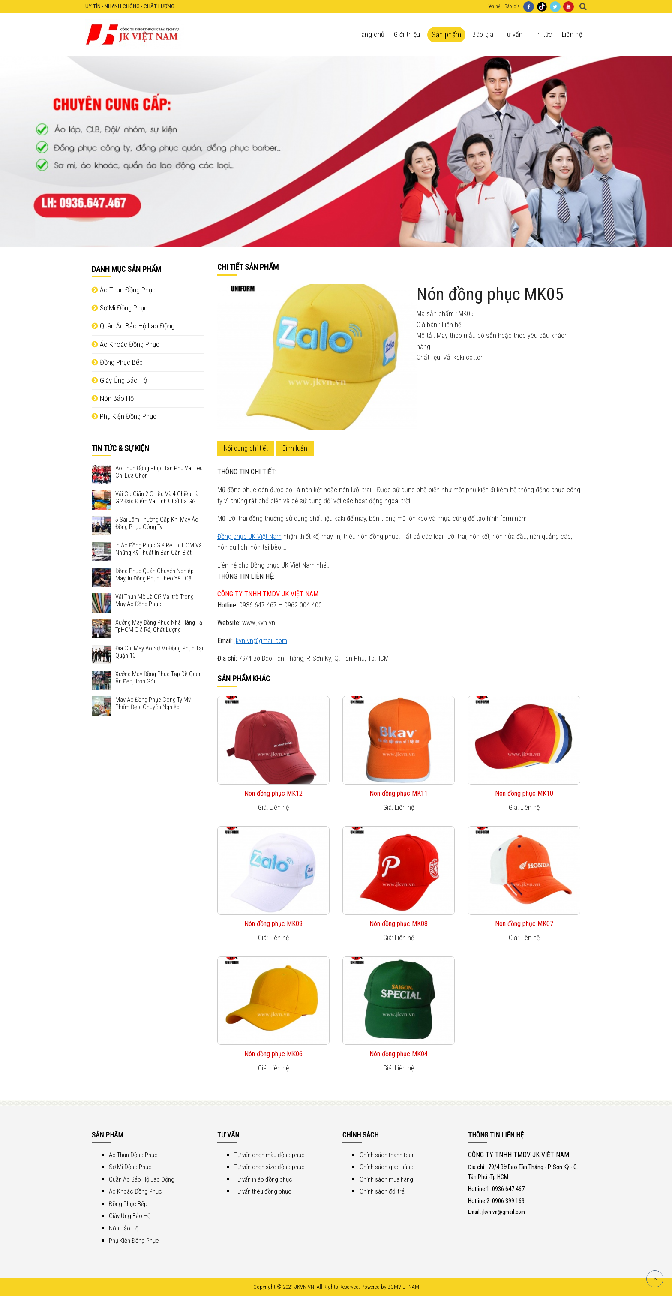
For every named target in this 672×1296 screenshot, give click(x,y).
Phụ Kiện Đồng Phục (124, 416)
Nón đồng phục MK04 (398, 1054)
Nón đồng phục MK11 (398, 793)
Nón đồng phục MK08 (398, 924)
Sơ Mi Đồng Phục (119, 308)
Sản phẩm (447, 34)
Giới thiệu (407, 34)
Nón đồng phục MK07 (524, 924)
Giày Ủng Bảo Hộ (119, 380)
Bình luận (294, 448)
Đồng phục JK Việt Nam (249, 536)
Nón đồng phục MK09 (273, 924)
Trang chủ (369, 34)
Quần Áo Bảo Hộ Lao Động (133, 326)
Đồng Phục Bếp (117, 362)
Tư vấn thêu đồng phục (262, 1191)
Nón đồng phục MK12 (273, 793)
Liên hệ (493, 6)
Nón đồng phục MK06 (273, 1054)
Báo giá (512, 6)
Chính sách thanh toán (387, 1155)
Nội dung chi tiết (246, 448)
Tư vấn (513, 34)
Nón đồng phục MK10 (524, 793)
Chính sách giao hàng (387, 1167)
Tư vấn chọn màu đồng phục (269, 1155)
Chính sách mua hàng (386, 1179)
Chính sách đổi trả (382, 1191)
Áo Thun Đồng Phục (124, 290)
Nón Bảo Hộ (113, 398)
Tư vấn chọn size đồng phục (269, 1167)
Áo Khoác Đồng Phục (125, 344)
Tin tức (542, 34)
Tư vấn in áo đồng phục (263, 1179)
